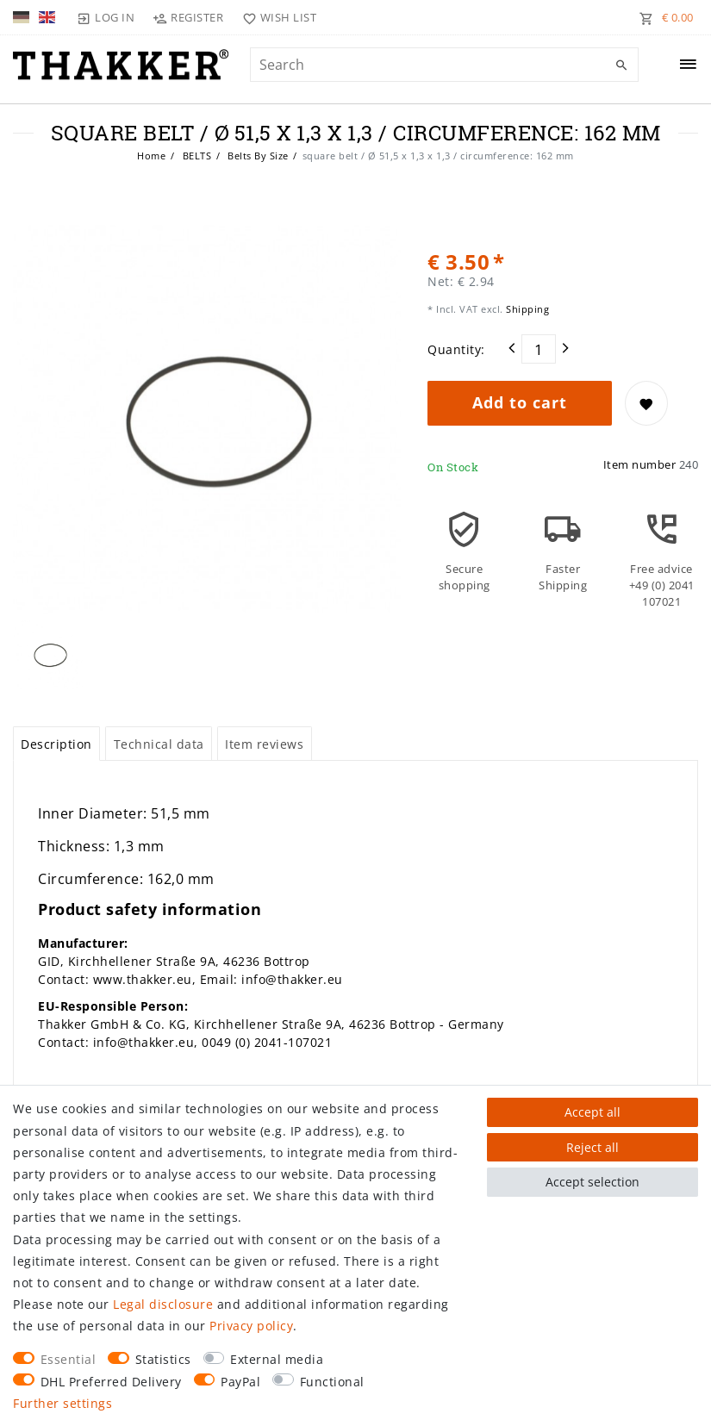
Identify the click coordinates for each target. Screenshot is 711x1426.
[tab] (56, 743)
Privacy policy (251, 1325)
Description (56, 744)
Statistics (163, 1359)
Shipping (526, 308)
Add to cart (519, 402)
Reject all (592, 1147)
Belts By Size (257, 155)
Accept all (592, 1112)
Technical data (159, 744)
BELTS (195, 155)
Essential (69, 1359)
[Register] (188, 17)
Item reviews (264, 744)
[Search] (621, 65)
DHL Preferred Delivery (111, 1381)
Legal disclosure (163, 1304)
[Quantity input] (538, 349)
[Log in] (106, 17)
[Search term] (444, 64)
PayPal (240, 1381)
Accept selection (592, 1182)
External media (276, 1359)
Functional (332, 1381)
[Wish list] (275, 17)
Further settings (62, 1403)
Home (151, 155)
